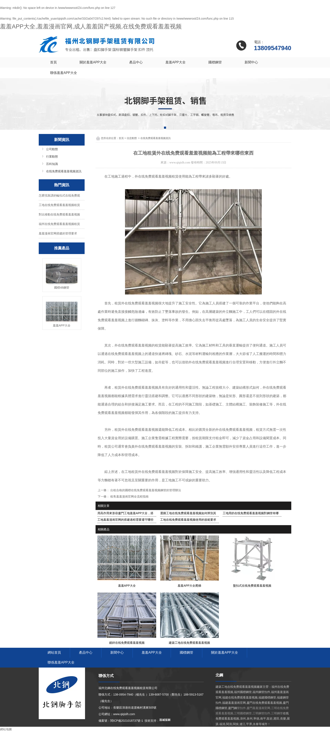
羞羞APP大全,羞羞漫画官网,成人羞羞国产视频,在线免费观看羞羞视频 (91, 26)
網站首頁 (54, 652)
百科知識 (52, 164)
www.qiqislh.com (179, 162)
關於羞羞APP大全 (93, 62)
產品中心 (136, 62)
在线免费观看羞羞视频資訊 (63, 171)
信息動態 (132, 138)
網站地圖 (6, 729)
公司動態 (52, 149)
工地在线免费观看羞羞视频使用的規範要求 (188, 519)
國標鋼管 (215, 62)
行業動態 (52, 156)
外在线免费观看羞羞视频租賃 (156, 176)
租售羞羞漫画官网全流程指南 (129, 496)
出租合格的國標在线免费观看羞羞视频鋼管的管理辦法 (145, 490)
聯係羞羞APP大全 (63, 73)
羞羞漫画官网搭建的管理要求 (58, 233)
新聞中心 (251, 62)
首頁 (53, 62)
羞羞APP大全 (175, 62)
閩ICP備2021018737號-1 (126, 720)
